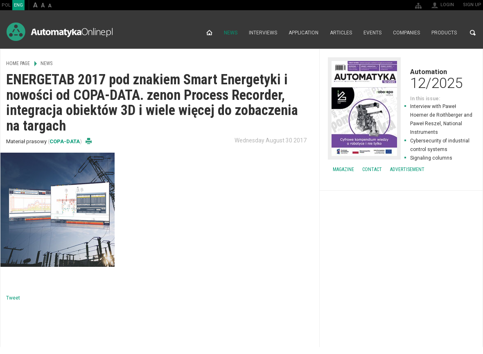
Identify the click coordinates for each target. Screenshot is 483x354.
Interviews (263, 33)
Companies (406, 33)
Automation (401, 78)
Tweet (13, 298)
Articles (341, 33)
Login (447, 4)
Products (444, 33)
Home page (209, 32)
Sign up (472, 4)
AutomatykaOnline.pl (60, 32)
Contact (372, 169)
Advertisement (407, 169)
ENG (18, 5)
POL (6, 5)
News (230, 33)
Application (303, 33)
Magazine (343, 169)
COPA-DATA (65, 141)
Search (473, 32)
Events (372, 33)
